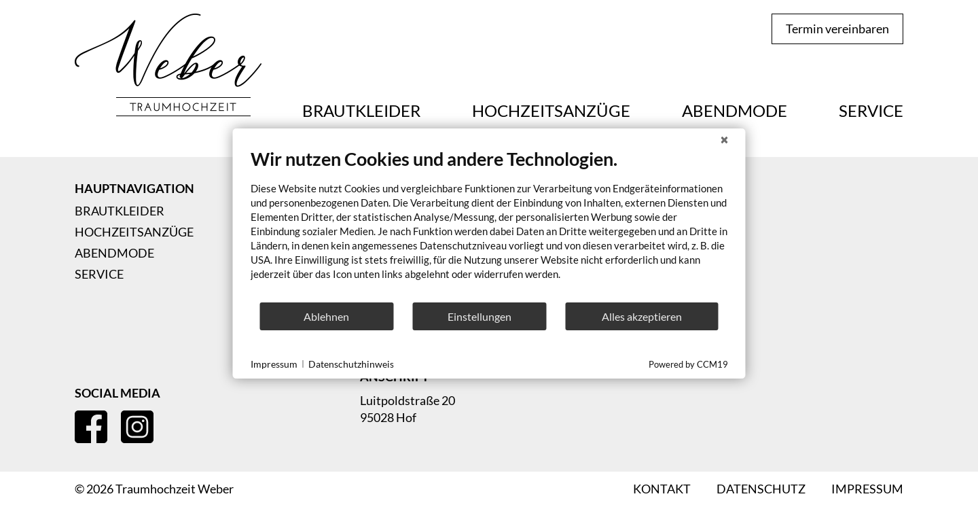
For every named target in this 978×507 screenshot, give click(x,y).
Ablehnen (326, 316)
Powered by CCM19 (688, 364)
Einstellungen (479, 316)
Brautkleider (361, 111)
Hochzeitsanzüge (551, 111)
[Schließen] (724, 139)
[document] (489, 224)
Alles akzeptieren (642, 316)
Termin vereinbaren (837, 28)
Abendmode (734, 111)
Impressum (274, 364)
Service (871, 111)
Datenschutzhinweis (351, 364)
